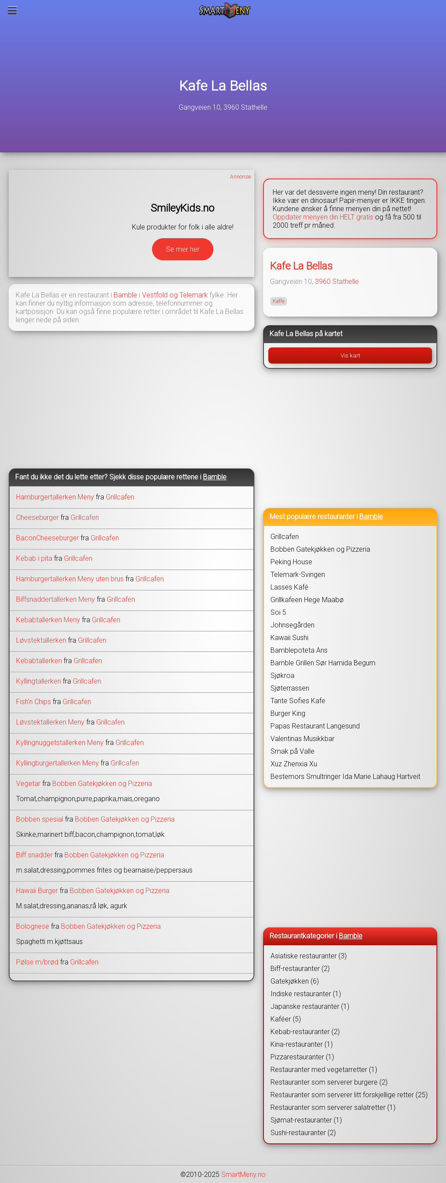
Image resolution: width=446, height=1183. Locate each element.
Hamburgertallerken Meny (55, 497)
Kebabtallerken (39, 661)
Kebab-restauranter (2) (305, 1032)
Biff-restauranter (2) (300, 968)
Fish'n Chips (33, 702)
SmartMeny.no (243, 1174)
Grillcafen (120, 497)
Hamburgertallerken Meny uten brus (70, 579)
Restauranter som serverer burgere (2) (329, 1082)
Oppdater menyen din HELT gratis (323, 217)
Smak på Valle (292, 751)
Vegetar (28, 783)
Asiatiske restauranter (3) (308, 956)
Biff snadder (34, 855)
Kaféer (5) (285, 1019)
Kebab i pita (34, 558)
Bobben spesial (39, 819)
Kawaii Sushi (289, 638)
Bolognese (32, 926)
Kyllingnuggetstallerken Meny (60, 742)
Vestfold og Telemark (175, 295)
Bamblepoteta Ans (299, 650)
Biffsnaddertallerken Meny (55, 599)
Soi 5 (278, 612)
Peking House (291, 562)
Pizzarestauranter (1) (302, 1057)
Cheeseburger (37, 517)
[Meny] (12, 10)
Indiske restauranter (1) (305, 994)
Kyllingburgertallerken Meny (57, 763)
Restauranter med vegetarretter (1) (323, 1069)
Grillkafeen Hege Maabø (307, 600)
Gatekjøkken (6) (294, 981)
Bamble (125, 295)
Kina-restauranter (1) (301, 1044)
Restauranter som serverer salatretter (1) (332, 1107)
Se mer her (182, 249)
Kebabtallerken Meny (48, 620)
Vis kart (350, 355)
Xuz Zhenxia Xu (293, 764)
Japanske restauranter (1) (309, 1006)
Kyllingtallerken (38, 681)
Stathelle (345, 281)
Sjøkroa (282, 675)
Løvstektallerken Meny (50, 722)
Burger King (287, 713)
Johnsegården (292, 625)
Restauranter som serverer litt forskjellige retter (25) (349, 1095)
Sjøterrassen (289, 688)
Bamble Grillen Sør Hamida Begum (322, 663)
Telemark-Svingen (297, 574)
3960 (323, 281)
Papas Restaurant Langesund (315, 726)
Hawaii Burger (37, 890)
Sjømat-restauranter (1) (306, 1120)
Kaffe (278, 301)
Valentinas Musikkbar (302, 739)
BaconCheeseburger (47, 538)
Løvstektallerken (41, 640)
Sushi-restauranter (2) (303, 1133)
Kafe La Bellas (223, 86)
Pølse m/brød (37, 962)
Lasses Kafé (289, 587)
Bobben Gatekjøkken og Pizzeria (102, 783)
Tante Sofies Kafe (297, 701)
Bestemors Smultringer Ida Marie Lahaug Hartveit (345, 776)
